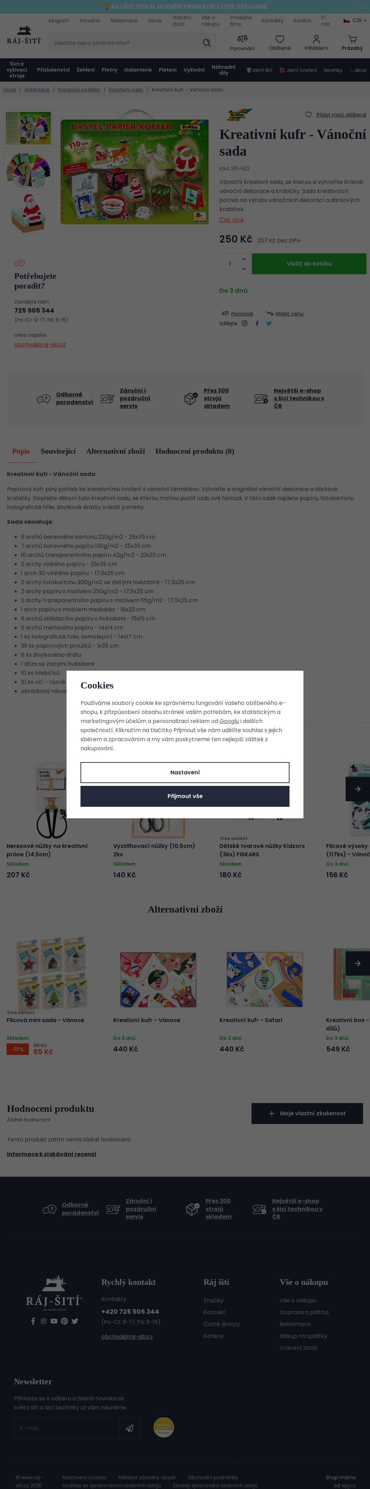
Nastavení (185, 772)
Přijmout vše (185, 796)
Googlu (229, 721)
